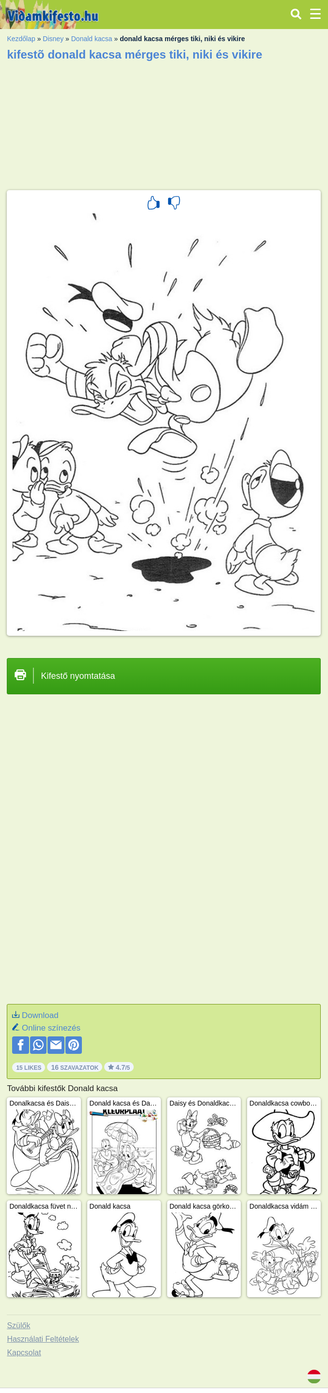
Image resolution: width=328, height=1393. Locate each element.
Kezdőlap (21, 39)
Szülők (18, 1325)
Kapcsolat (24, 1352)
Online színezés (51, 1028)
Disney (53, 39)
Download (40, 1015)
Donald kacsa (91, 39)
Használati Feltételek (43, 1339)
